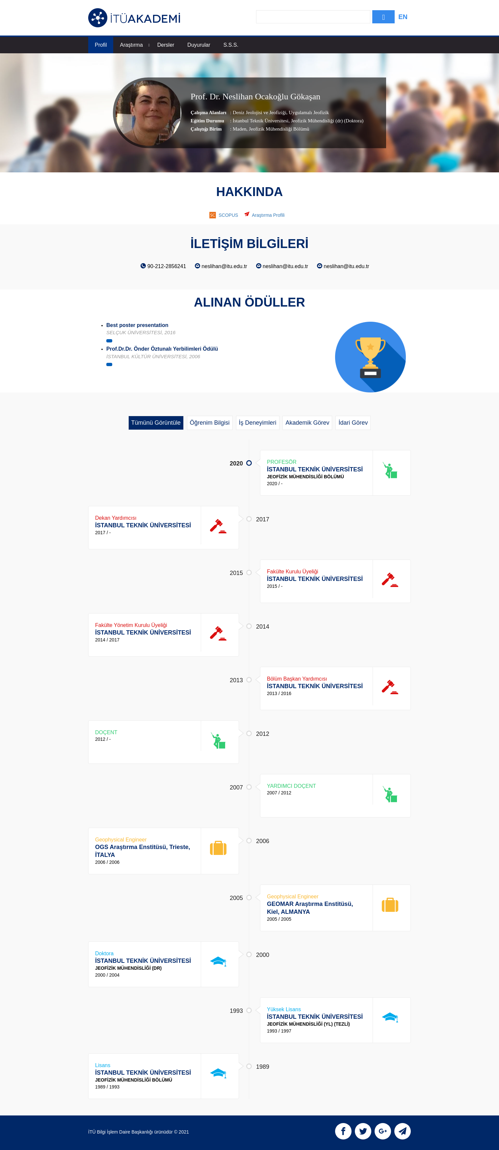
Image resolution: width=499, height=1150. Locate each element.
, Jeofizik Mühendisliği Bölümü (278, 129)
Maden (240, 129)
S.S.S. (230, 45)
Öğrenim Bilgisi (210, 422)
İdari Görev (353, 422)
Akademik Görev (307, 422)
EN (402, 16)
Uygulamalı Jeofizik (308, 112)
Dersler (165, 45)
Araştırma (134, 45)
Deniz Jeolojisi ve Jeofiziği (259, 112)
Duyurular (198, 45)
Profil (101, 45)
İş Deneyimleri (257, 422)
